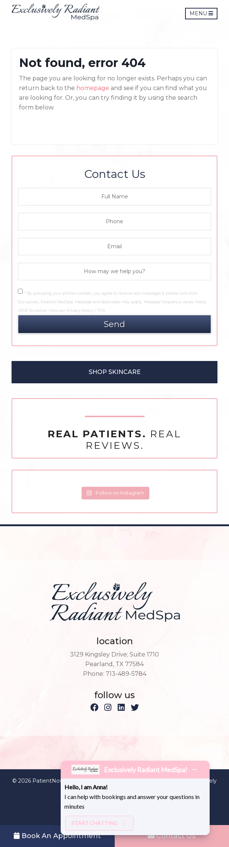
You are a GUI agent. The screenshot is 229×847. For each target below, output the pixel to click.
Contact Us (171, 836)
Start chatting (99, 823)
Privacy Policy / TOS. (86, 310)
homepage (92, 88)
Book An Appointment (57, 836)
